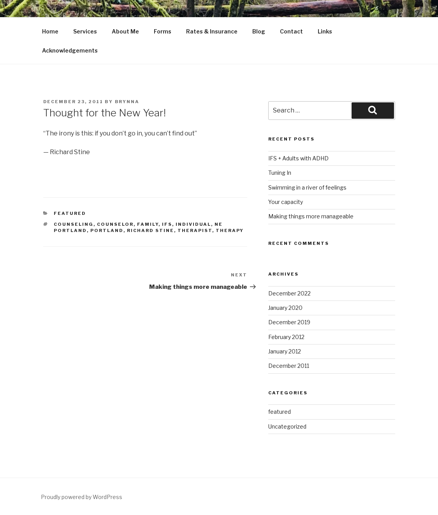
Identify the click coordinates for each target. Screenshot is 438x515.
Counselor (115, 224)
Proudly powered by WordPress (81, 497)
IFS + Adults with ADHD (298, 158)
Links (325, 31)
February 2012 (286, 337)
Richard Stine (150, 230)
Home (50, 31)
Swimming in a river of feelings (307, 187)
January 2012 (284, 351)
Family (147, 224)
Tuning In (279, 172)
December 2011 (288, 365)
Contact (291, 31)
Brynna (127, 101)
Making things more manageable (311, 216)
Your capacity (285, 202)
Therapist (195, 230)
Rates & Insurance (211, 31)
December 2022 (289, 293)
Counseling (73, 224)
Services (85, 31)
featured (70, 213)
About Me (125, 31)
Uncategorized (287, 426)
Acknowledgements (70, 50)
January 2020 (285, 307)
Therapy (230, 230)
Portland (106, 230)
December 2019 (289, 322)
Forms (162, 31)
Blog (258, 31)
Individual (193, 224)
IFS (167, 224)
